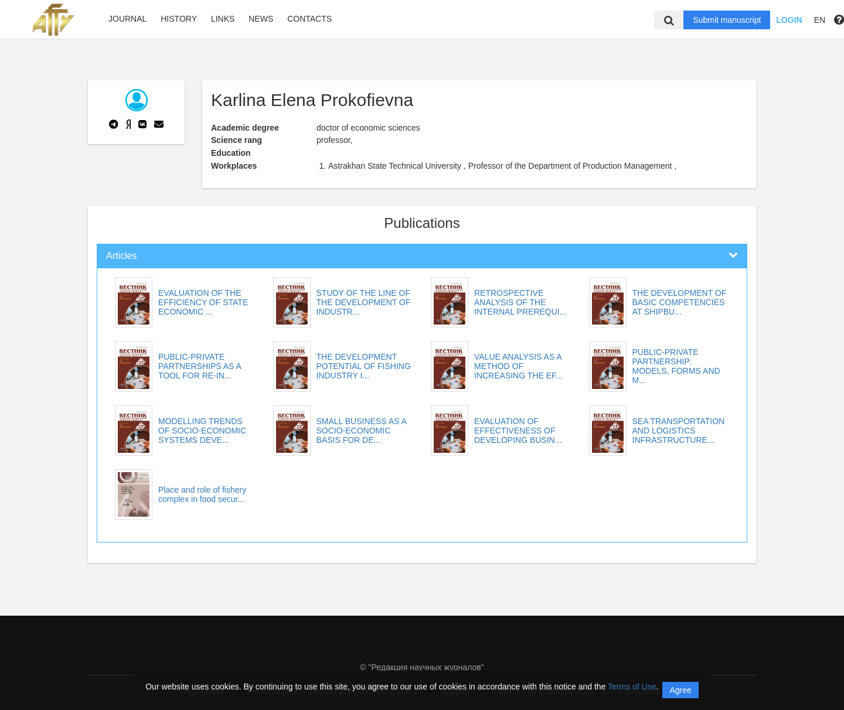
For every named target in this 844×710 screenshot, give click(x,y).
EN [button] (819, 20)
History (179, 18)
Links (222, 18)
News (261, 18)
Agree (680, 690)
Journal (127, 18)
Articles (121, 256)
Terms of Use (632, 686)
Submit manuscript (727, 20)
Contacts (309, 18)
